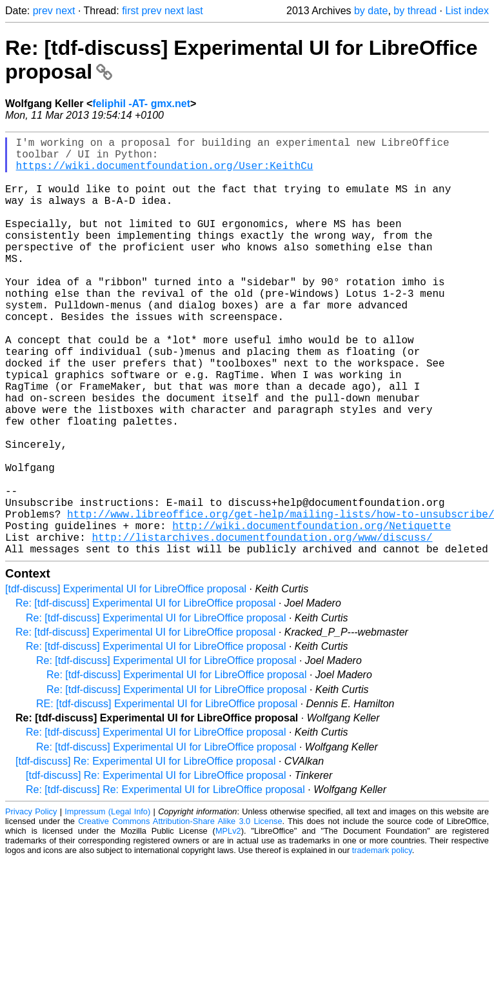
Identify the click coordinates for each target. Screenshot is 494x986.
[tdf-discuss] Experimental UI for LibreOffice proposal (125, 681)
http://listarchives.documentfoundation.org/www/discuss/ (262, 627)
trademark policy (382, 943)
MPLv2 (228, 924)
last (195, 10)
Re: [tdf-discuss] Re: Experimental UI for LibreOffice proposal (165, 882)
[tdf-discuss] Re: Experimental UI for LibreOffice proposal (145, 854)
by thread (415, 10)
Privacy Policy (31, 904)
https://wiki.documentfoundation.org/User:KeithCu (164, 173)
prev (43, 10)
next (65, 10)
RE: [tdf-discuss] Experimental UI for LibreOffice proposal (166, 796)
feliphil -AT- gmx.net (141, 103)
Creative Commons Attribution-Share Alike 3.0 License (180, 914)
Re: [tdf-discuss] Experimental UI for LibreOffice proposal (145, 695)
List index (467, 10)
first (130, 10)
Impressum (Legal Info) (107, 904)
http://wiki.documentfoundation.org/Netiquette (311, 613)
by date (371, 10)
